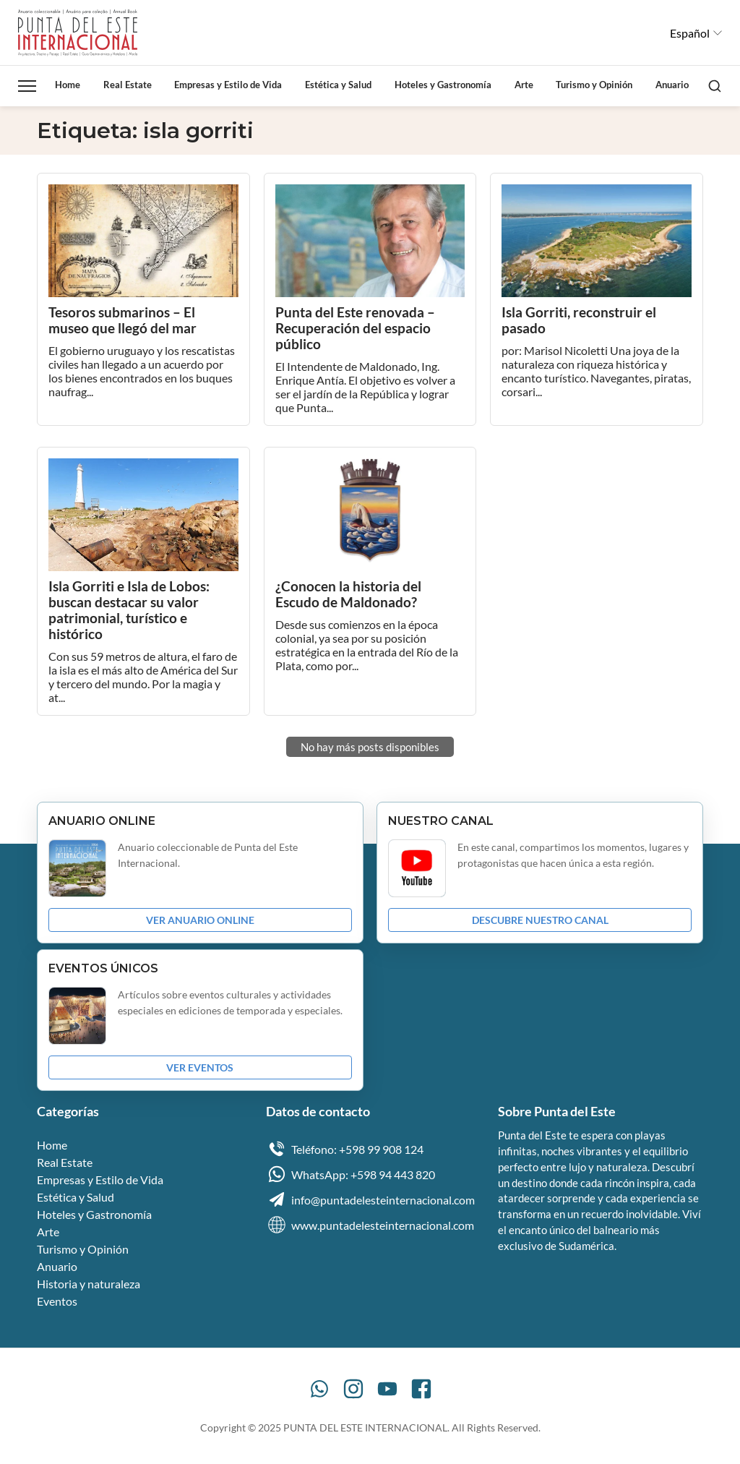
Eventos (57, 1302)
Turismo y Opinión (594, 84)
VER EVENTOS (199, 1069)
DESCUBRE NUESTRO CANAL (540, 921)
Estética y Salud (338, 84)
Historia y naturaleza (88, 1285)
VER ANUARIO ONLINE (200, 921)
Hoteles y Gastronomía (443, 84)
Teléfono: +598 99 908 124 (344, 1150)
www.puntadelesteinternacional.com (370, 1226)
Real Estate (127, 84)
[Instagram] (353, 1390)
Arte (524, 84)
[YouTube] (387, 1390)
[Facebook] (421, 1390)
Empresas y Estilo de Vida (228, 84)
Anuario (672, 84)
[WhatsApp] (319, 1390)
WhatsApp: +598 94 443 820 (350, 1175)
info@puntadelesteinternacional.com (370, 1201)
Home (67, 84)
